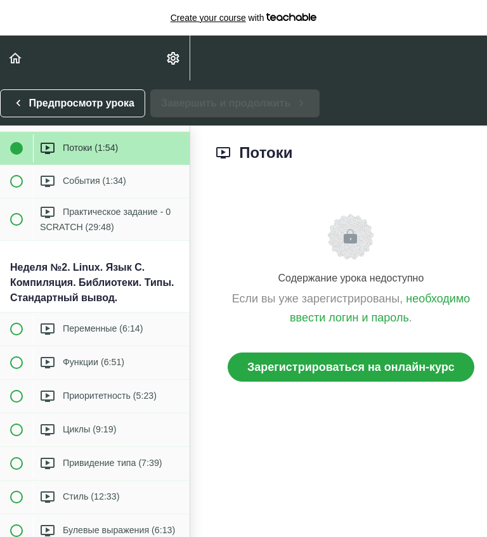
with (244, 17)
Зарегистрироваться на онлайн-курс (351, 367)
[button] (16, 58)
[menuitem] (174, 58)
